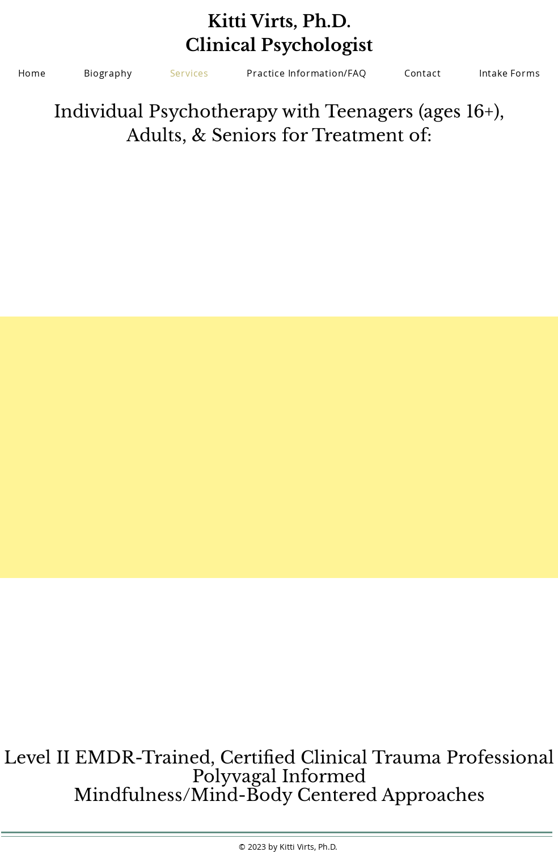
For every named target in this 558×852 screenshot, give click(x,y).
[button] (509, 73)
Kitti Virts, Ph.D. (279, 21)
